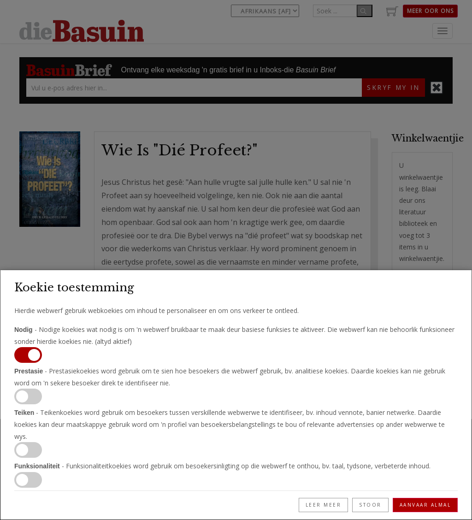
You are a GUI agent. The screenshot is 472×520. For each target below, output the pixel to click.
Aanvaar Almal (425, 505)
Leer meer (324, 505)
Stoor (370, 505)
